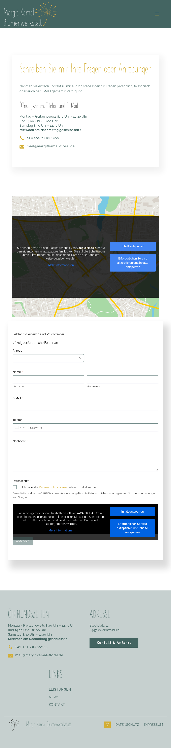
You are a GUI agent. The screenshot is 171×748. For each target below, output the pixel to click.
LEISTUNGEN (60, 689)
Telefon (17, 419)
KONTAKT (57, 704)
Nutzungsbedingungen (142, 493)
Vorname (18, 386)
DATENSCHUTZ (127, 725)
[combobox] (17, 427)
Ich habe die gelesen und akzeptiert (60, 487)
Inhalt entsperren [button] (133, 246)
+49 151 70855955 (43, 138)
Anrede (18, 351)
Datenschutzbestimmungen (105, 493)
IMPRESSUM (153, 725)
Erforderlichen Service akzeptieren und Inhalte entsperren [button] (132, 263)
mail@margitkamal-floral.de (51, 146)
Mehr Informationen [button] (61, 265)
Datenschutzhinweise (53, 487)
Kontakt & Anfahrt (114, 643)
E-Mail (18, 398)
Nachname (93, 386)
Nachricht (20, 441)
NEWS (54, 697)
